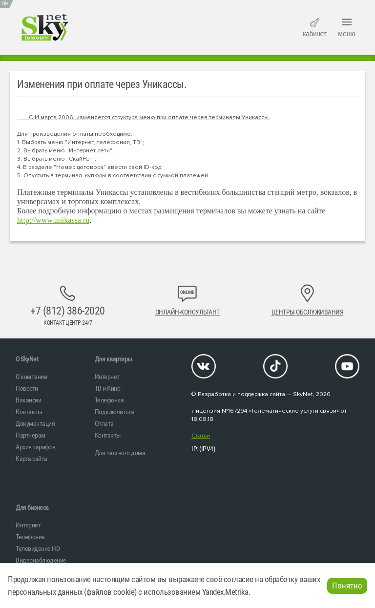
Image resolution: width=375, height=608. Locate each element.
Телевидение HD (38, 548)
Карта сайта (31, 458)
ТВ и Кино (108, 388)
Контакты (29, 412)
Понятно (347, 585)
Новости (27, 388)
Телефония (109, 400)
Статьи (200, 436)
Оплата (104, 423)
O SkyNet (27, 359)
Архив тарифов (36, 447)
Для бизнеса (32, 507)
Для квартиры (113, 359)
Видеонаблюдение (41, 560)
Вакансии (28, 400)
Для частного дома (120, 453)
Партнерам (30, 435)
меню (346, 26)
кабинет (314, 28)
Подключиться (115, 412)
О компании (31, 376)
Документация (35, 423)
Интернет (107, 376)
